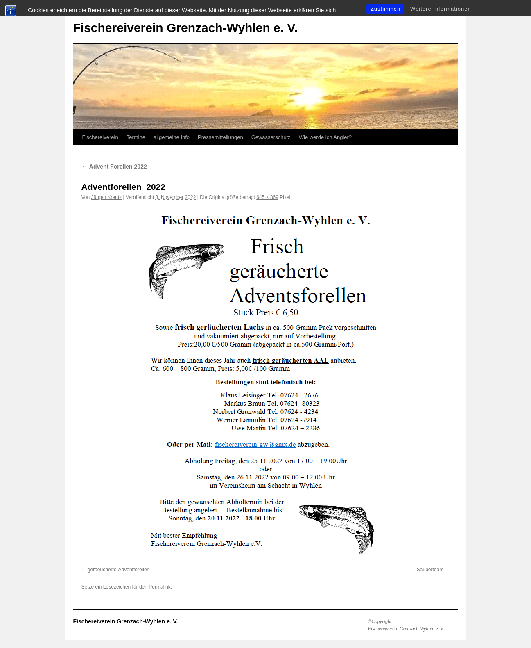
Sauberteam (430, 570)
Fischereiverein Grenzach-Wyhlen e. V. (185, 27)
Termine (136, 137)
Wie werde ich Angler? (325, 137)
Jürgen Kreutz (106, 197)
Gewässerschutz (271, 137)
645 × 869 (267, 197)
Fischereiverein (100, 137)
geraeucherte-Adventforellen (118, 570)
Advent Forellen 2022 (114, 166)
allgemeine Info (172, 137)
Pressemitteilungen (220, 137)
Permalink (159, 587)
